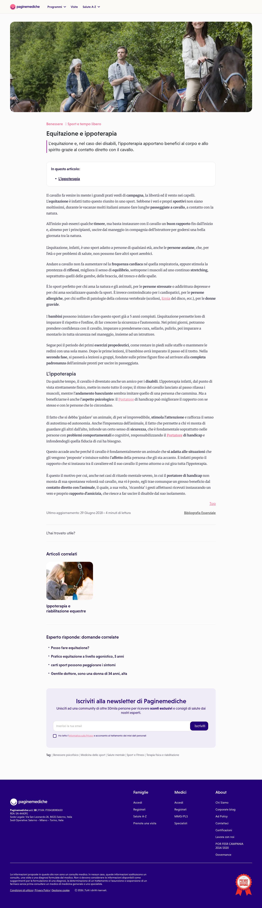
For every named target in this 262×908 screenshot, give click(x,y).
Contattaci (222, 823)
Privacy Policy (42, 890)
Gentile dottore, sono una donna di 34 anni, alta (89, 673)
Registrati (139, 809)
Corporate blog (225, 809)
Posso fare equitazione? (70, 648)
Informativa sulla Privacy (81, 735)
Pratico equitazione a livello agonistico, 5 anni (87, 656)
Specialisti (180, 823)
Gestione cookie (61, 890)
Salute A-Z (91, 6)
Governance (223, 854)
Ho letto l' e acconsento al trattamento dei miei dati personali (102, 735)
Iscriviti (200, 726)
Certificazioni (224, 830)
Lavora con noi (225, 836)
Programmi (56, 6)
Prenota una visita (144, 823)
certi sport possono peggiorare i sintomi (83, 665)
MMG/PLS (181, 816)
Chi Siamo (222, 802)
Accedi (137, 802)
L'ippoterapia (69, 179)
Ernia (166, 298)
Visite (74, 6)
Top (213, 503)
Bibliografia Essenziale (200, 513)
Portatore (126, 399)
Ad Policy (222, 816)
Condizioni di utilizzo (21, 890)
